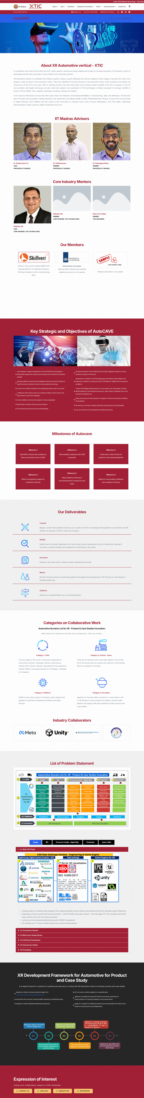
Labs (63, 7)
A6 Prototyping (25, 950)
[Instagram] (125, 12)
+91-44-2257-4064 (91, 12)
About (55, 7)
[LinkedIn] (129, 12)
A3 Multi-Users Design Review (31, 935)
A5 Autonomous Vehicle (29, 945)
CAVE (99, 7)
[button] (129, 6)
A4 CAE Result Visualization (30, 940)
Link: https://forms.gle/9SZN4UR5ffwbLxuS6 (30, 995)
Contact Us (122, 6)
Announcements (110, 7)
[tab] (36, 842)
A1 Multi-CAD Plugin (27, 849)
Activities (71, 7)
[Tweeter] (118, 12)
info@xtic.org (77, 12)
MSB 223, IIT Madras (108, 12)
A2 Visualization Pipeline (29, 930)
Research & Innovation (85, 7)
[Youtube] (122, 12)
